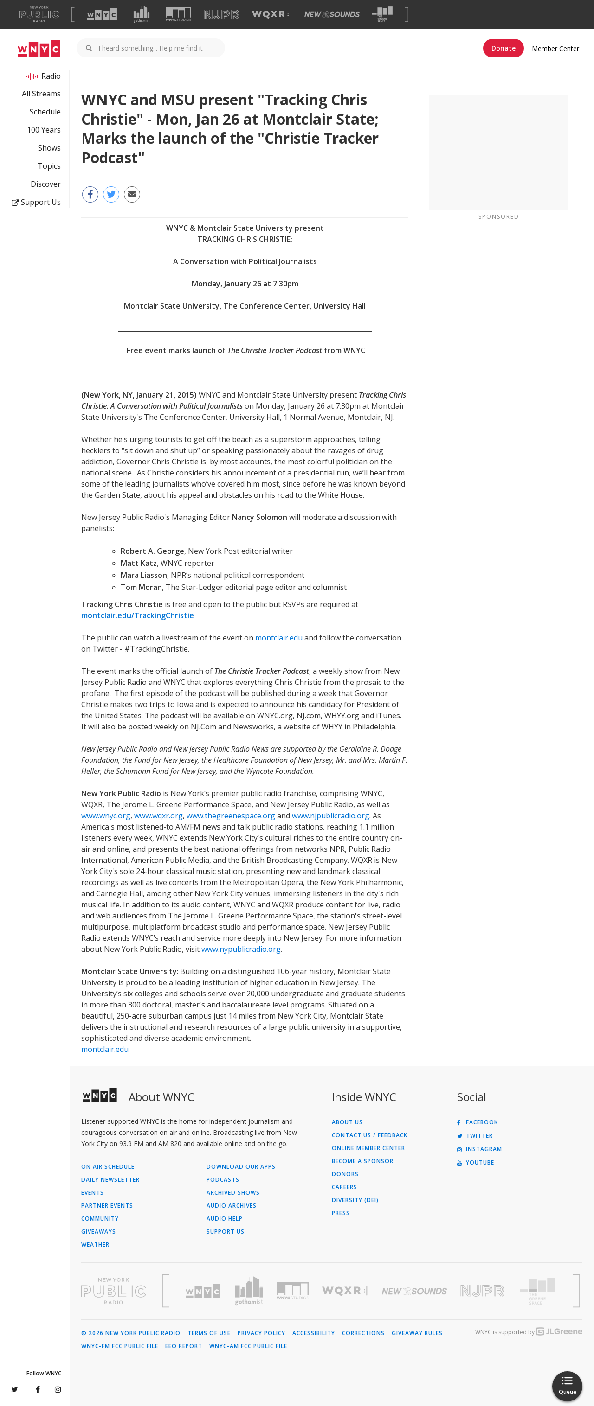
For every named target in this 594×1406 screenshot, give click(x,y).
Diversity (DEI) (355, 1200)
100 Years (44, 130)
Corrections (363, 1333)
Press (341, 1213)
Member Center (555, 48)
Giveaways (98, 1232)
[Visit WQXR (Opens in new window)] (271, 14)
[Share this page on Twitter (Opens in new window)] (111, 194)
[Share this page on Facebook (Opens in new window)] (90, 194)
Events (92, 1193)
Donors (345, 1174)
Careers (344, 1187)
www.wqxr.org (158, 816)
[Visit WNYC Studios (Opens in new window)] (178, 14)
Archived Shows (233, 1193)
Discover (46, 184)
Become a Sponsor (363, 1161)
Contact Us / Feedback (369, 1135)
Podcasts (223, 1180)
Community (100, 1219)
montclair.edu (279, 638)
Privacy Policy (261, 1333)
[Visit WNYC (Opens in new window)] (102, 14)
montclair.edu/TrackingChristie (137, 615)
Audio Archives (232, 1206)
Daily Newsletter (110, 1180)
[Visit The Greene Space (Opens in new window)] (382, 14)
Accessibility (313, 1333)
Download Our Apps (241, 1167)
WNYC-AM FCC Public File (248, 1346)
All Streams (41, 94)
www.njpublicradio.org (330, 816)
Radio (51, 76)
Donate (503, 48)
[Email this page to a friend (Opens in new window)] (132, 194)
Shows (49, 148)
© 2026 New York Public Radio (131, 1333)
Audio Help (225, 1219)
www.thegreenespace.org (231, 816)
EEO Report (183, 1346)
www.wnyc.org (105, 816)
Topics (49, 166)
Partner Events (107, 1206)
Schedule (45, 112)
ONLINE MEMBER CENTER (368, 1148)
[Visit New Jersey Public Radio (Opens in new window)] (483, 1291)
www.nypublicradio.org (241, 949)
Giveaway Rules (417, 1333)
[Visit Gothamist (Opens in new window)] (141, 14)
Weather (95, 1245)
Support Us (36, 202)
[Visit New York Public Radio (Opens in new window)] (113, 1291)
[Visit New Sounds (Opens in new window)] (332, 14)
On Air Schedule (108, 1167)
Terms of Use (209, 1333)
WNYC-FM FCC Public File (119, 1346)
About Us (347, 1122)
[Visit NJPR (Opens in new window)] (221, 14)
